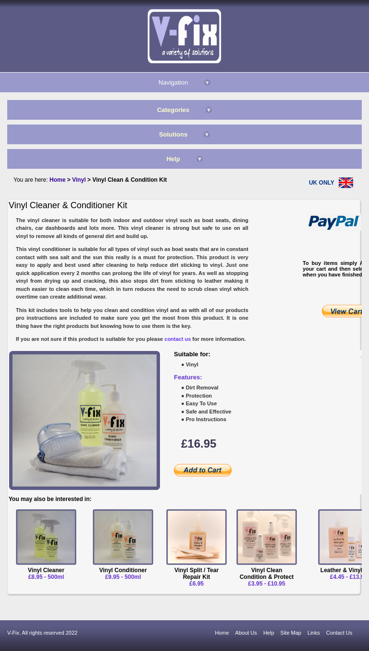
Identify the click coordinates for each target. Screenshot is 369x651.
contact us (177, 339)
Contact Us (339, 633)
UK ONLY (321, 182)
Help (268, 633)
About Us (246, 633)
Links (314, 633)
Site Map (291, 633)
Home (222, 633)
